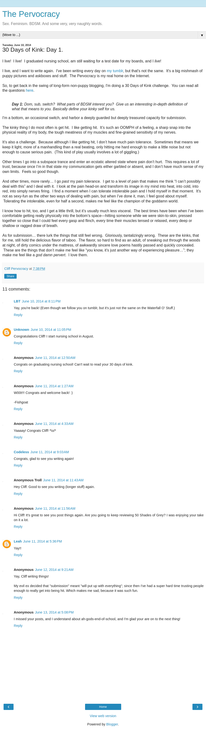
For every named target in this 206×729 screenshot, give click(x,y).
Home (103, 707)
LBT (17, 301)
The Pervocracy (31, 14)
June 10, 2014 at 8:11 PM (41, 301)
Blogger (112, 724)
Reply (18, 315)
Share (10, 276)
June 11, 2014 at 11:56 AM (55, 508)
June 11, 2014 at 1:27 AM (54, 386)
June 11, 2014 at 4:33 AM (54, 424)
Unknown (21, 330)
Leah (18, 541)
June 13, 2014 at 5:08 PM (54, 612)
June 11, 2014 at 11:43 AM (63, 480)
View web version (103, 716)
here (30, 90)
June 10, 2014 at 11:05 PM (51, 330)
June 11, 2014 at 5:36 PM (42, 541)
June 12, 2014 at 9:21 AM (54, 570)
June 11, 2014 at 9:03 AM (49, 452)
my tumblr (115, 71)
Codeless (21, 452)
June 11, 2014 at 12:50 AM (55, 358)
